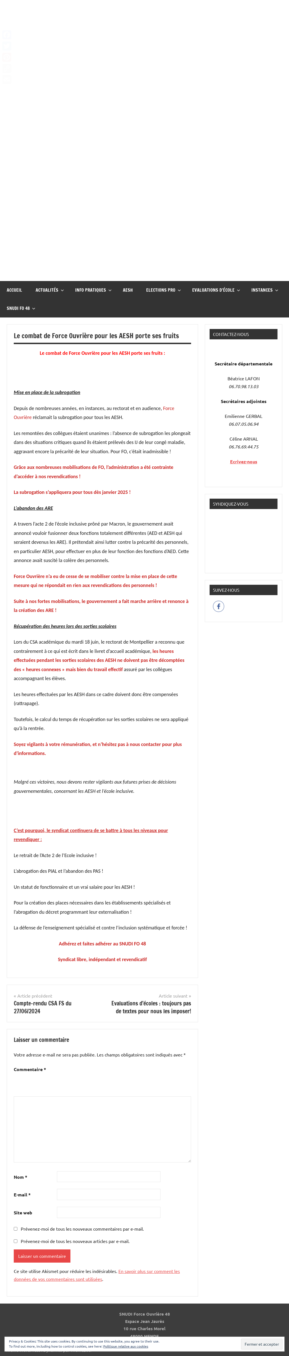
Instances (264, 290)
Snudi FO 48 (21, 308)
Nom (20, 1177)
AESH (128, 290)
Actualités (50, 290)
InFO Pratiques (93, 290)
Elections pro (163, 290)
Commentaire (30, 1069)
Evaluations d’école (216, 290)
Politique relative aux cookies (125, 1346)
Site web (23, 1212)
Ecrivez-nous (243, 461)
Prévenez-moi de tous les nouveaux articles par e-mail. (75, 1241)
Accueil (14, 290)
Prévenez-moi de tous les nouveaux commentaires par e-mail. (82, 1228)
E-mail (22, 1195)
